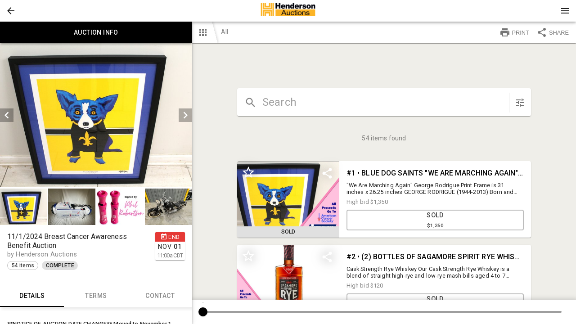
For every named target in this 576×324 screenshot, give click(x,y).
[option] (96, 115)
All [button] (224, 32)
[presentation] (288, 11)
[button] (11, 11)
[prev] (7, 115)
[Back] (11, 11)
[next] (185, 115)
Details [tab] (32, 296)
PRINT (514, 32)
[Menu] (565, 11)
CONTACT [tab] (160, 296)
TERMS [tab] (96, 296)
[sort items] (520, 102)
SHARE (552, 32)
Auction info (96, 32)
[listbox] (96, 115)
